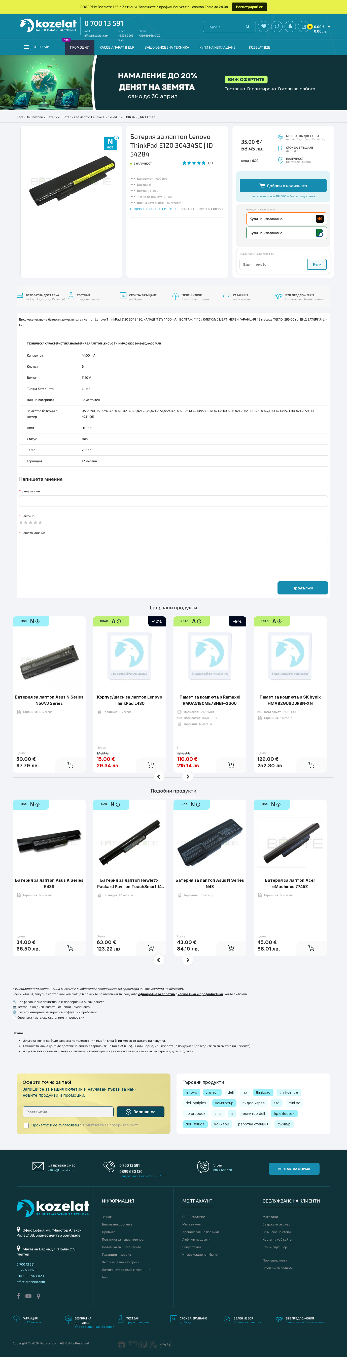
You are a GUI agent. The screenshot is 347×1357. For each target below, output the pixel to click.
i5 (232, 1113)
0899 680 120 (131, 1171)
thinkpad (263, 1092)
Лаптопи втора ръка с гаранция (126, 1270)
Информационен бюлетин (202, 1254)
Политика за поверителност (123, 1239)
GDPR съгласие (193, 1217)
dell (231, 1092)
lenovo (191, 1092)
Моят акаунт (191, 1224)
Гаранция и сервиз (116, 1254)
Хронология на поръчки (200, 1232)
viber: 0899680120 (30, 1276)
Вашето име (30, 491)
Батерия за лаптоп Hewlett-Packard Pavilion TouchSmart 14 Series (129, 871)
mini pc (294, 1103)
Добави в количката (283, 185)
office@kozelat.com (96, 35)
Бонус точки (191, 1247)
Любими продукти (196, 1239)
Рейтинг (27, 516)
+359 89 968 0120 (149, 35)
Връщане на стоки (277, 1232)
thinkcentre (289, 1092)
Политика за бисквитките (121, 1247)
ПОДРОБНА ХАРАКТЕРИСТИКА (153, 209)
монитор (221, 1124)
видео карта (253, 1103)
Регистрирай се (249, 7)
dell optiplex (196, 1103)
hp (245, 1092)
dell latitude (195, 1124)
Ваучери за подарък (278, 1268)
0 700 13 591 (103, 23)
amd (218, 1113)
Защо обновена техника (167, 47)
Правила (108, 1232)
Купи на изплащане (217, 47)
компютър (224, 1103)
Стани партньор (275, 1247)
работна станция (253, 1124)
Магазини (270, 1217)
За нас (107, 1217)
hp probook (195, 1113)
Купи (317, 264)
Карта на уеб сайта (277, 1239)
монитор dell (253, 1113)
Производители (275, 1260)
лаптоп (212, 1092)
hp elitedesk (284, 1113)
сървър (284, 1124)
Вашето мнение (33, 533)
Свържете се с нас (276, 1224)
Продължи (302, 587)
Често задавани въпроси (121, 1262)
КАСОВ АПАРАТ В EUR (117, 47)
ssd (277, 1103)
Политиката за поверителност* (111, 1125)
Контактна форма (294, 1169)
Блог (105, 1277)
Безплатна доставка (117, 1224)
